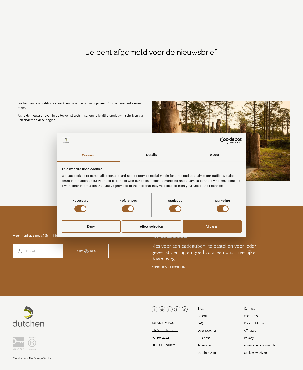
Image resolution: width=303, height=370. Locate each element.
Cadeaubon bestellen (168, 267)
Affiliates (250, 331)
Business (204, 338)
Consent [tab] (88, 155)
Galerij (202, 316)
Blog (201, 308)
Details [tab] (151, 154)
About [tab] (214, 154)
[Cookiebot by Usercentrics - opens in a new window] (223, 140)
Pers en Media (254, 323)
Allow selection (151, 226)
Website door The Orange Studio (31, 358)
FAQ (200, 323)
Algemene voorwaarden (260, 345)
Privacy (249, 338)
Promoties (205, 345)
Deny (91, 226)
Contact (249, 308)
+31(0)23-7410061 (164, 323)
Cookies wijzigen (255, 353)
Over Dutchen (207, 331)
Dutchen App (207, 353)
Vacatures (251, 316)
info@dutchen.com (165, 330)
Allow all (212, 226)
